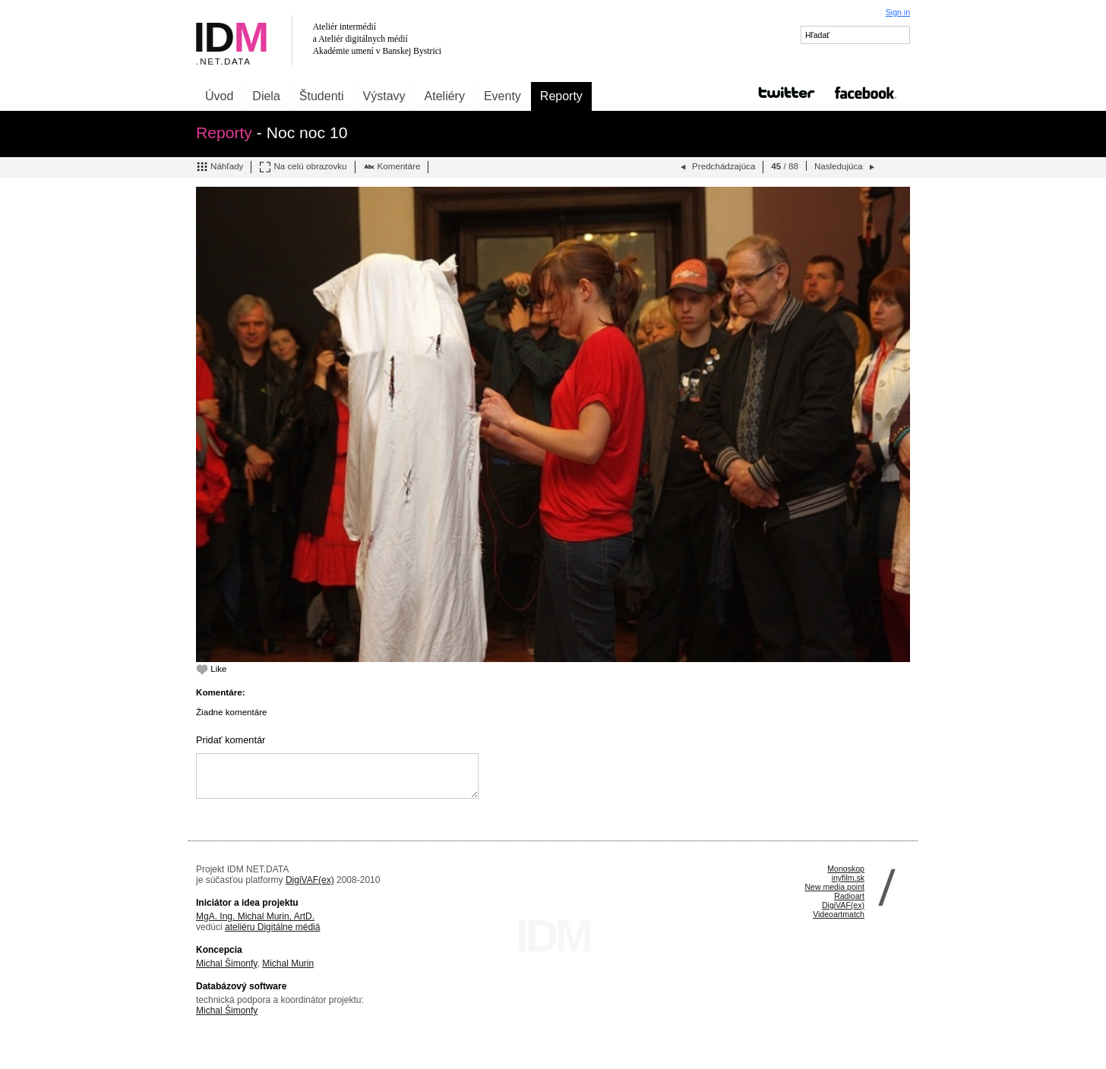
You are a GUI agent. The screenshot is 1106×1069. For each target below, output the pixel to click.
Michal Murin (288, 963)
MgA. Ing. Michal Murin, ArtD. (255, 916)
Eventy (502, 96)
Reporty (561, 96)
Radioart (849, 895)
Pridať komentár (230, 740)
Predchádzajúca (716, 167)
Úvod (219, 96)
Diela (266, 96)
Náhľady (219, 167)
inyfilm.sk (848, 877)
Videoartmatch (838, 914)
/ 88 (784, 166)
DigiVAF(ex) (310, 880)
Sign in (898, 12)
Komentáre (392, 167)
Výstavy (384, 96)
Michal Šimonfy (226, 963)
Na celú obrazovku (302, 167)
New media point (834, 886)
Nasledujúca (845, 167)
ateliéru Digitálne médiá (272, 927)
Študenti (321, 96)
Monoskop (845, 868)
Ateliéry (445, 96)
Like (211, 668)
